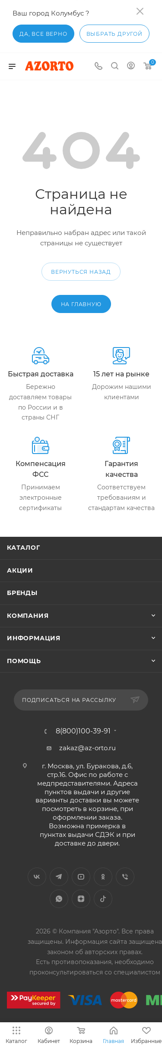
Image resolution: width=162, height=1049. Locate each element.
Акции (20, 570)
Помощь (24, 661)
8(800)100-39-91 (83, 731)
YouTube (81, 876)
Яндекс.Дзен (81, 898)
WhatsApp (59, 898)
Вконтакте (37, 876)
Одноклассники (103, 876)
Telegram (59, 876)
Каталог (23, 547)
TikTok (103, 898)
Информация (33, 638)
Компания (27, 616)
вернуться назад (81, 272)
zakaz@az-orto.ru (87, 748)
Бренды (22, 593)
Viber (125, 876)
